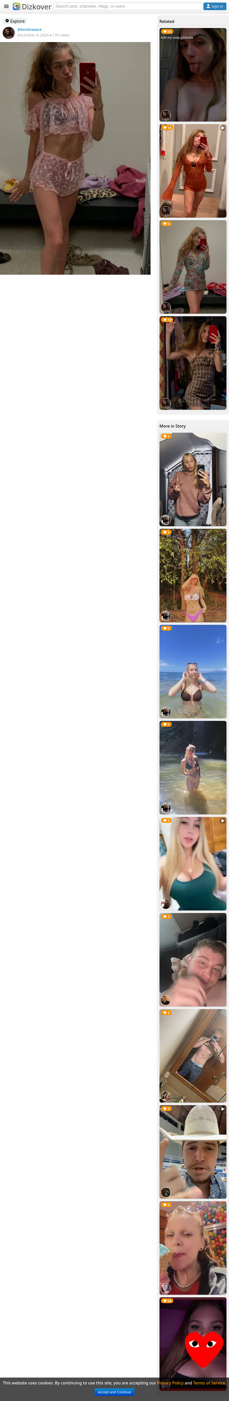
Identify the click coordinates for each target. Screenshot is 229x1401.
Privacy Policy (170, 1383)
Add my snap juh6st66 (177, 37)
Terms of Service (209, 1383)
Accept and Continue (114, 1392)
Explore (15, 21)
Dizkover (32, 6)
